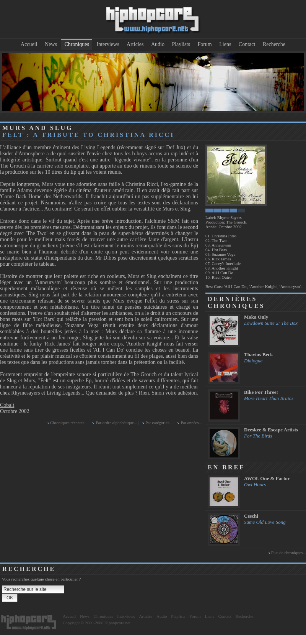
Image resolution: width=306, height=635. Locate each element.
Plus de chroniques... (288, 552)
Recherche (274, 44)
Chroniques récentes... (69, 422)
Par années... (191, 422)
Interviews (108, 44)
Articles (135, 44)
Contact (247, 44)
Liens (225, 44)
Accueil (29, 44)
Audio (157, 44)
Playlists (181, 44)
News (51, 44)
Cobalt (7, 405)
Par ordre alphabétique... (116, 422)
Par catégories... (158, 422)
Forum (204, 44)
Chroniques (76, 44)
